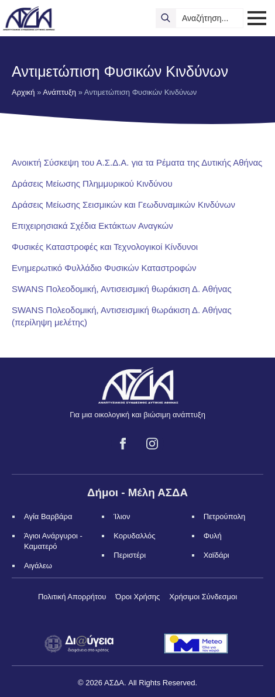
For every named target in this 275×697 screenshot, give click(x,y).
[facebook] (123, 443)
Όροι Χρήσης (137, 596)
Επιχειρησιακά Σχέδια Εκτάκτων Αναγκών (92, 226)
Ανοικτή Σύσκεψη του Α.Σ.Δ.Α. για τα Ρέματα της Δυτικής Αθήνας (137, 162)
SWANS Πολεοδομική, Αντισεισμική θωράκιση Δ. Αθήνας (122, 289)
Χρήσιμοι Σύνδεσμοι (203, 596)
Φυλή (213, 535)
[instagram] (152, 443)
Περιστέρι (130, 555)
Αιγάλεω (38, 565)
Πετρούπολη (225, 516)
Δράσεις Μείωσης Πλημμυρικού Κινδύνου (92, 183)
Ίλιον (122, 516)
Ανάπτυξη (59, 92)
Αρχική (23, 92)
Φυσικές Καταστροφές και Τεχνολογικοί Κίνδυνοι (105, 247)
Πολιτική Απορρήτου (72, 596)
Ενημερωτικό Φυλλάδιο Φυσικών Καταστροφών (104, 268)
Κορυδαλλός (134, 535)
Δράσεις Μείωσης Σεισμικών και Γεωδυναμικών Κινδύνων (123, 205)
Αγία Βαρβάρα (48, 516)
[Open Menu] (257, 18)
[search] (166, 18)
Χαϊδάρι (216, 555)
